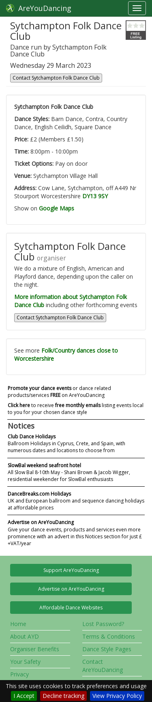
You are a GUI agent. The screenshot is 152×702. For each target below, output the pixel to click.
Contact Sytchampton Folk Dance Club (56, 77)
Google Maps (56, 208)
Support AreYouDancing (71, 570)
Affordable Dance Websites (71, 607)
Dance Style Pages (106, 649)
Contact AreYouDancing (102, 666)
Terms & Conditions (108, 636)
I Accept (23, 696)
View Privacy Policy (117, 696)
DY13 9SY (95, 196)
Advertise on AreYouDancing (71, 588)
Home (18, 624)
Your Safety (25, 661)
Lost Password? (103, 624)
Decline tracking (63, 696)
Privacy (19, 674)
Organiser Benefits (34, 649)
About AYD (24, 636)
